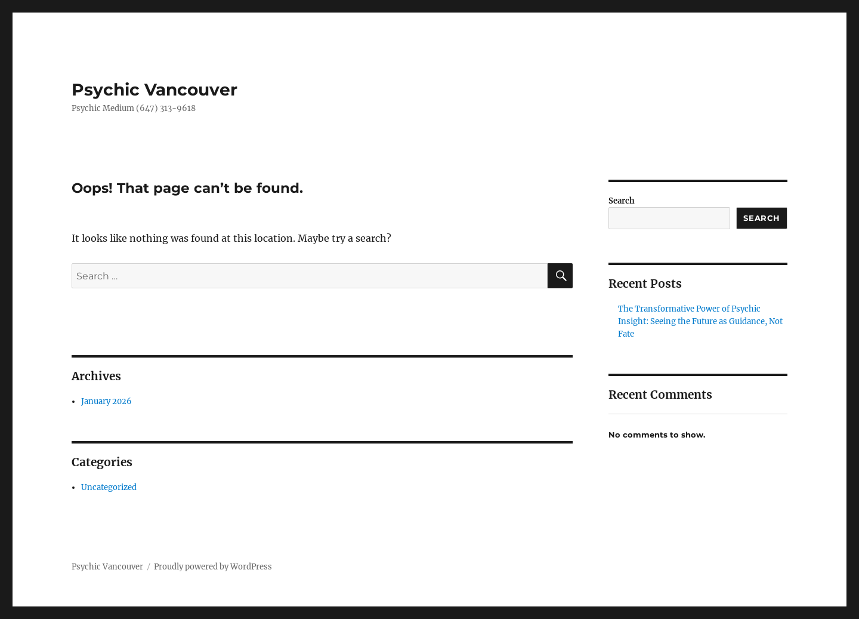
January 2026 (106, 401)
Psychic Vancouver (154, 89)
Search (621, 201)
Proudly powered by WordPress (213, 567)
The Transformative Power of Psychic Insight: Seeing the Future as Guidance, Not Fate (700, 321)
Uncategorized (109, 487)
